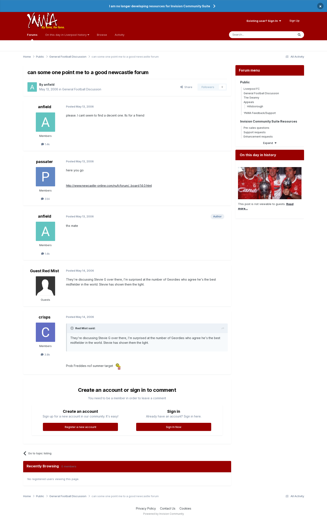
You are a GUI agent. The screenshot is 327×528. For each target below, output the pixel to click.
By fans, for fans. (53, 27)
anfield (49, 84)
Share (186, 87)
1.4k (45, 144)
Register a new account (80, 427)
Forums (32, 36)
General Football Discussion (81, 89)
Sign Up (294, 20)
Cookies (185, 508)
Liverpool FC (252, 88)
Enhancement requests (258, 136)
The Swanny (251, 97)
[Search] (251, 34)
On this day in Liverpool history (67, 34)
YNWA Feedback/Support (260, 113)
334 (45, 198)
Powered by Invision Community (163, 513)
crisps (44, 317)
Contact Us (167, 508)
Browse (102, 34)
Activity (119, 34)
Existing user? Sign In (264, 20)
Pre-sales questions (256, 127)
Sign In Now (173, 427)
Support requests (255, 132)
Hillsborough (255, 106)
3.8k (45, 354)
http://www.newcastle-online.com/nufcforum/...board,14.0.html (109, 185)
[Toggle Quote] (72, 328)
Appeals (249, 102)
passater (44, 161)
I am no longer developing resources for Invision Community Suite (159, 6)
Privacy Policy (146, 508)
